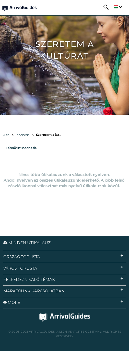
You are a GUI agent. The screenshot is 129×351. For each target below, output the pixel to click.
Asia (6, 135)
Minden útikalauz (27, 242)
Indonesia (23, 135)
